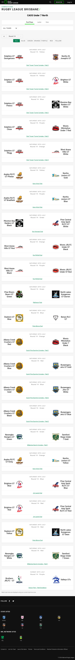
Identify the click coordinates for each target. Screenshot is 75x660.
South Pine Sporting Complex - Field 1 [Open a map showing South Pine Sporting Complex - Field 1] (37, 350)
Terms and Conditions (39, 649)
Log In (69, 2)
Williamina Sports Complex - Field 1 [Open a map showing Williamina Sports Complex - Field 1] (37, 445)
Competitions (7, 7)
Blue (23, 41)
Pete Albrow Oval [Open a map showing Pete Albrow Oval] (38, 326)
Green (30, 41)
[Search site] (50, 2)
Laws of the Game (22, 649)
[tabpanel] (37, 309)
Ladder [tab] (39, 22)
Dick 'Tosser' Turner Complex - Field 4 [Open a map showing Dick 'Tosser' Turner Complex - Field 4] (37, 160)
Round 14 (12, 36)
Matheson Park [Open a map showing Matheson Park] (37, 302)
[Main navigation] (3, 2)
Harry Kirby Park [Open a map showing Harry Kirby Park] (37, 183)
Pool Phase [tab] (29, 22)
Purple (45, 41)
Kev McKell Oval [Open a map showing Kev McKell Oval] (37, 255)
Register (59, 2)
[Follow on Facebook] (9, 601)
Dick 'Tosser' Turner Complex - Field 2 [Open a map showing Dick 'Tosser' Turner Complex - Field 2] (37, 65)
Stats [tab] (47, 22)
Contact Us (4, 649)
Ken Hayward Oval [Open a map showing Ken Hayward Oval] (37, 231)
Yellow (58, 41)
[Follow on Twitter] (13, 601)
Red (51, 41)
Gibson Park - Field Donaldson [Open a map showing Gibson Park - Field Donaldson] (37, 588)
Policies (30, 649)
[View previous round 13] (4, 36)
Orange (37, 41)
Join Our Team (12, 649)
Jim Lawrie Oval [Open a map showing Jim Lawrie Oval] (37, 493)
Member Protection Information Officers (57, 649)
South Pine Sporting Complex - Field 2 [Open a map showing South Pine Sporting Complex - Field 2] (37, 374)
